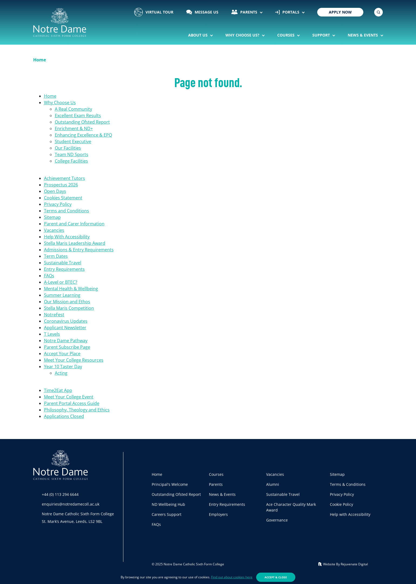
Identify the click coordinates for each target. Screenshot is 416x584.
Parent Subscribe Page (67, 347)
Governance (277, 520)
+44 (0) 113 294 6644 (60, 494)
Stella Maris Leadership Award (74, 243)
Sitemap (52, 217)
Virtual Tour (153, 12)
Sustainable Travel (62, 263)
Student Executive (73, 141)
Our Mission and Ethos (67, 302)
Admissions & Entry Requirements (79, 250)
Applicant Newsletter (65, 328)
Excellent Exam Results (78, 115)
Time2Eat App (58, 390)
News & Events (363, 35)
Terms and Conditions (66, 211)
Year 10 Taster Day (63, 366)
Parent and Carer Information (74, 224)
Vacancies (54, 230)
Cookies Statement (63, 198)
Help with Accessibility (350, 514)
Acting (61, 373)
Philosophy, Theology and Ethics (77, 410)
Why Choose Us (60, 102)
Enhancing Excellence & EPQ (83, 135)
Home (50, 96)
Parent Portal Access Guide (71, 403)
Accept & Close (276, 577)
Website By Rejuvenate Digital (343, 564)
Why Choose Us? (243, 35)
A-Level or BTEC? (60, 282)
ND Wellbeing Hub (168, 504)
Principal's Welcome (170, 484)
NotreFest (54, 315)
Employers (218, 514)
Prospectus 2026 (61, 185)
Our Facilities (68, 148)
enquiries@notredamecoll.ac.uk (70, 504)
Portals (287, 12)
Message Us (202, 12)
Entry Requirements (64, 269)
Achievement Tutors (64, 178)
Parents (244, 12)
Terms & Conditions (348, 484)
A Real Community (73, 109)
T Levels (52, 334)
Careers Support (166, 514)
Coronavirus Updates (65, 321)
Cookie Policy (341, 504)
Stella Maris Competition (69, 308)
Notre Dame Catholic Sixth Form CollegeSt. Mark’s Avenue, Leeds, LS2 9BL (78, 517)
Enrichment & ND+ (74, 128)
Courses (286, 35)
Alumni (272, 484)
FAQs (49, 276)
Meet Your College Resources (73, 360)
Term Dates (56, 256)
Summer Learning (62, 295)
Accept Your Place (62, 354)
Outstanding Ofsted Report (82, 122)
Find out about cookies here (231, 577)
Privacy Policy (58, 204)
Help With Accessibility (67, 237)
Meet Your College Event (68, 397)
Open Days (55, 191)
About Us (198, 35)
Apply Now (340, 12)
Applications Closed (64, 416)
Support (321, 35)
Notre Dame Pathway (65, 341)
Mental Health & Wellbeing (71, 289)
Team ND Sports (71, 154)
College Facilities (71, 161)
